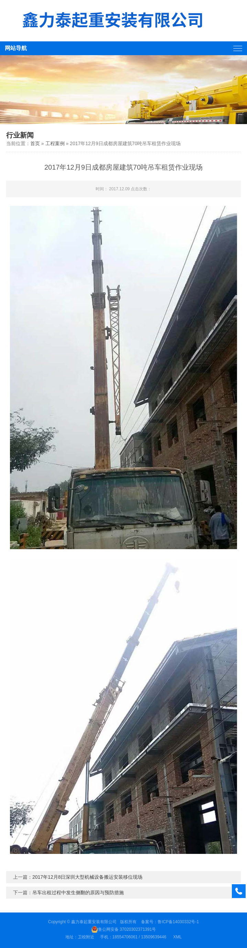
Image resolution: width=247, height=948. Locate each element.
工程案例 (55, 143)
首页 (35, 143)
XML (177, 937)
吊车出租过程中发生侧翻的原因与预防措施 (78, 892)
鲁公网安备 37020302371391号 (123, 929)
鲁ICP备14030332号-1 (178, 921)
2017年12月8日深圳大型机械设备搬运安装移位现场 (87, 877)
